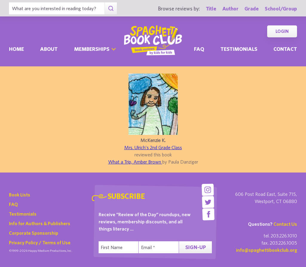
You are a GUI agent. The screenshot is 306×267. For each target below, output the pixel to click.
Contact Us (285, 224)
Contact (285, 49)
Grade (251, 8)
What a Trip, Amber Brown (135, 161)
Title (211, 8)
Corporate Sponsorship (33, 233)
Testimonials (239, 49)
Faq (199, 49)
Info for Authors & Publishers (39, 223)
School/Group (281, 8)
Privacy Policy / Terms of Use (40, 242)
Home (16, 49)
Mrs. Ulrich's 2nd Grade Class (153, 147)
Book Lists (19, 194)
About (49, 49)
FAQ (13, 204)
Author (230, 8)
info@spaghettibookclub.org (266, 250)
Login (282, 31)
